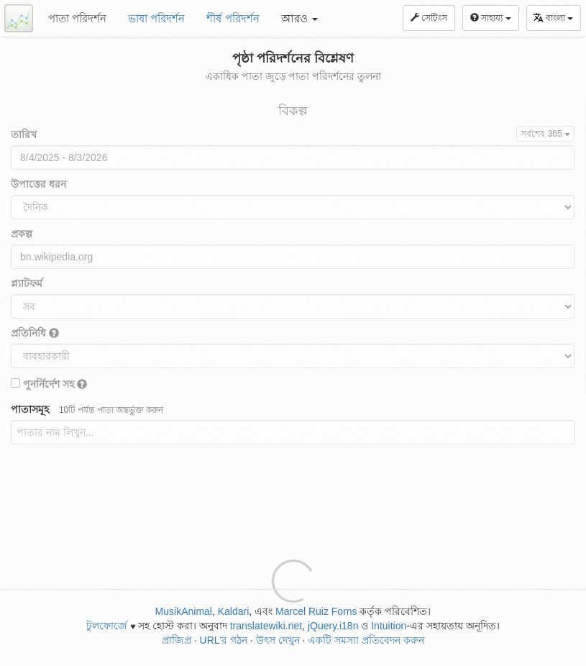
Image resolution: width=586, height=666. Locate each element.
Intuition (388, 625)
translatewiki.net (266, 625)
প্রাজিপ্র (176, 640)
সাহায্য (490, 18)
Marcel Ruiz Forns (316, 611)
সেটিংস (429, 18)
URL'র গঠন (224, 640)
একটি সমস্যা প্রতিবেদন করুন (366, 640)
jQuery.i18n (333, 625)
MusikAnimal (183, 611)
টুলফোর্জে (106, 625)
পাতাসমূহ (87, 409)
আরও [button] (299, 18)
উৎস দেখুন (278, 640)
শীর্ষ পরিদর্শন (232, 18)
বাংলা (553, 17)
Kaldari (233, 611)
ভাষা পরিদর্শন (156, 18)
